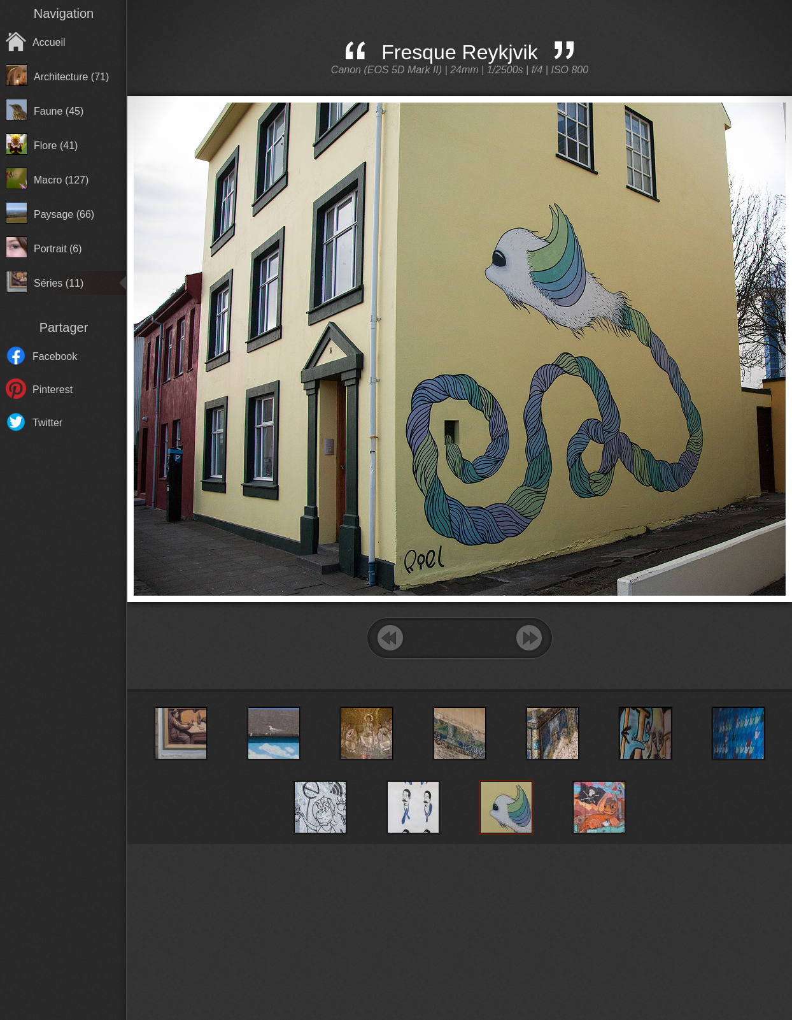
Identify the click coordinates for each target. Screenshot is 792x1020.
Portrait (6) (58, 248)
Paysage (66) (64, 214)
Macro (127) (61, 180)
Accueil (49, 42)
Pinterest (52, 389)
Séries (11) (58, 283)
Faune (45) (58, 111)
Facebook (54, 356)
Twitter (47, 422)
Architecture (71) (71, 76)
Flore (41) (56, 145)
